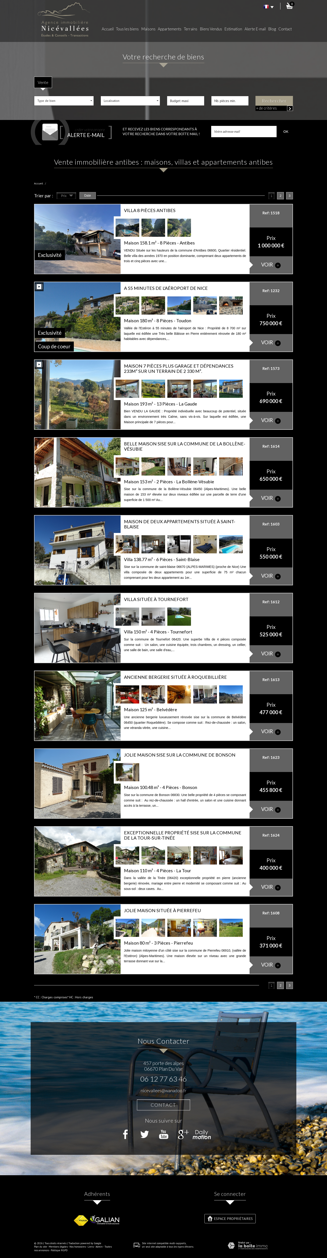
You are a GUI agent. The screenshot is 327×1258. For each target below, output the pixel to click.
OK (285, 131)
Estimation (233, 29)
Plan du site (40, 1246)
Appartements (169, 29)
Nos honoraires (77, 1246)
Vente (43, 82)
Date (87, 195)
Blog (272, 29)
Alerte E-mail (255, 29)
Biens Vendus (211, 29)
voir (271, 264)
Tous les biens (127, 29)
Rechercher (274, 100)
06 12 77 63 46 (163, 1079)
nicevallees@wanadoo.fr (163, 1090)
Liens (91, 1246)
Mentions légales (58, 1246)
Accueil (108, 29)
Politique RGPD (59, 1250)
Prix (67, 196)
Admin (99, 1246)
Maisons (148, 29)
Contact (285, 29)
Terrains (190, 29)
